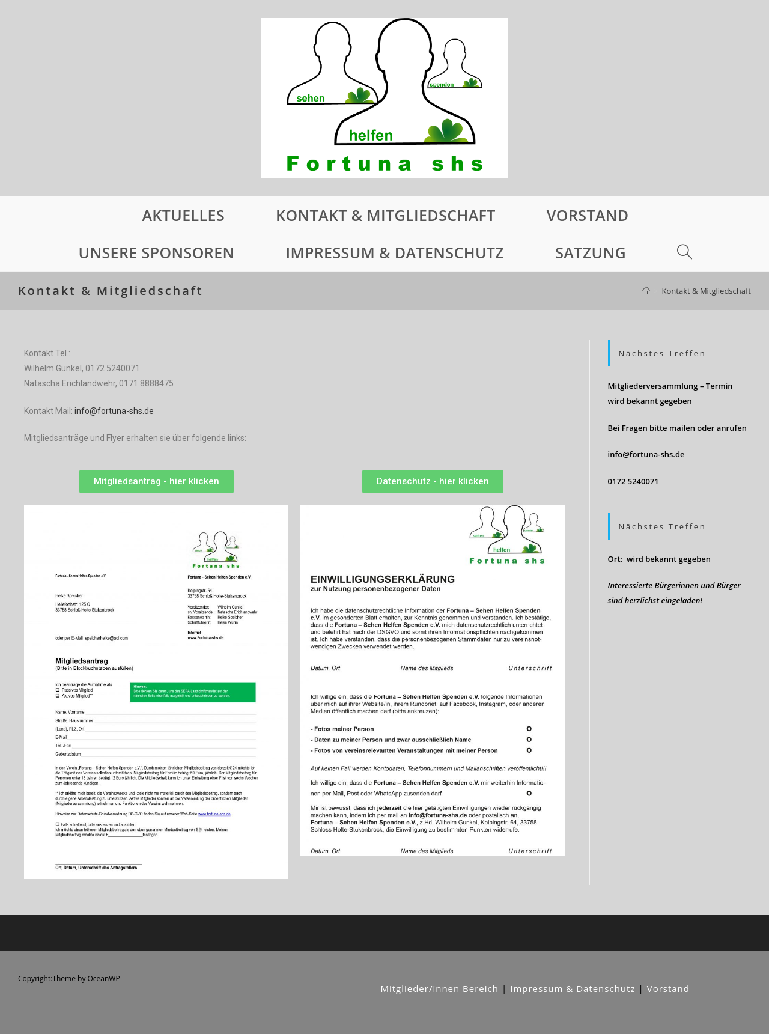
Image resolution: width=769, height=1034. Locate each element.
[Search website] (684, 252)
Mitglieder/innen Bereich (439, 988)
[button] (156, 481)
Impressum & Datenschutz (572, 988)
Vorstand (668, 988)
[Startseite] (646, 290)
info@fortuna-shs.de (114, 411)
